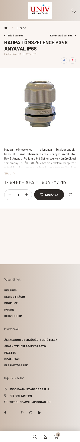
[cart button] (56, 436)
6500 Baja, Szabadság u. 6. (29, 389)
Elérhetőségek (16, 365)
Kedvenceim (13, 316)
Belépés (10, 290)
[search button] (35, 436)
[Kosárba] (49, 194)
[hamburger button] (24, 436)
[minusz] (10, 194)
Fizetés (10, 352)
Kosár (9, 309)
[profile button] (45, 436)
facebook (5, 412)
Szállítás (12, 359)
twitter (13, 412)
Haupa (21, 28)
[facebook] (64, 60)
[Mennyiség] (18, 195)
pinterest (22, 412)
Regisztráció (14, 296)
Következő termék (63, 35)
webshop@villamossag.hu (30, 402)
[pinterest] (72, 60)
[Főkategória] (6, 28)
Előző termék (13, 35)
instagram (30, 412)
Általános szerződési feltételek (30, 339)
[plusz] (26, 194)
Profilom (11, 303)
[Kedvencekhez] (70, 194)
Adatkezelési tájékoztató (25, 346)
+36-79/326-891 (73, 10)
